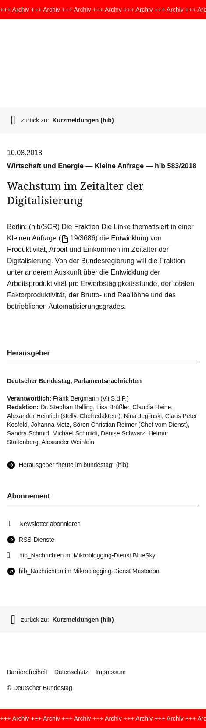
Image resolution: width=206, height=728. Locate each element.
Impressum (111, 672)
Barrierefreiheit (27, 672)
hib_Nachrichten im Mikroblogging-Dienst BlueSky (87, 555)
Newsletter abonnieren (50, 523)
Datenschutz (71, 672)
